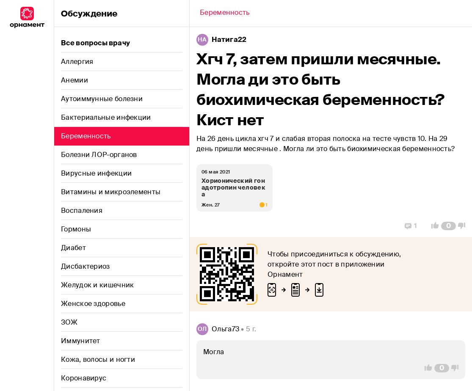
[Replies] (411, 226)
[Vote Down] (464, 226)
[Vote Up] (432, 226)
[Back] (224, 13)
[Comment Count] (448, 226)
